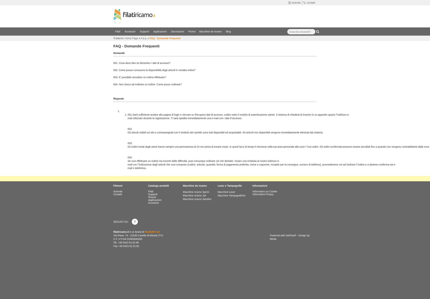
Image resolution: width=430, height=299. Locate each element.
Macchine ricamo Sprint (196, 192)
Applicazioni (160, 31)
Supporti (145, 31)
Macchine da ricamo (210, 31)
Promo (192, 31)
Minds (273, 239)
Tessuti (152, 197)
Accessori (130, 31)
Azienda (295, 2)
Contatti (309, 2)
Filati (118, 31)
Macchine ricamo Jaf (194, 195)
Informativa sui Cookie (265, 191)
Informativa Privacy (263, 194)
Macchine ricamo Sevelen (197, 199)
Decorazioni (178, 31)
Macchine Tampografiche (231, 195)
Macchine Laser (226, 192)
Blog (228, 31)
